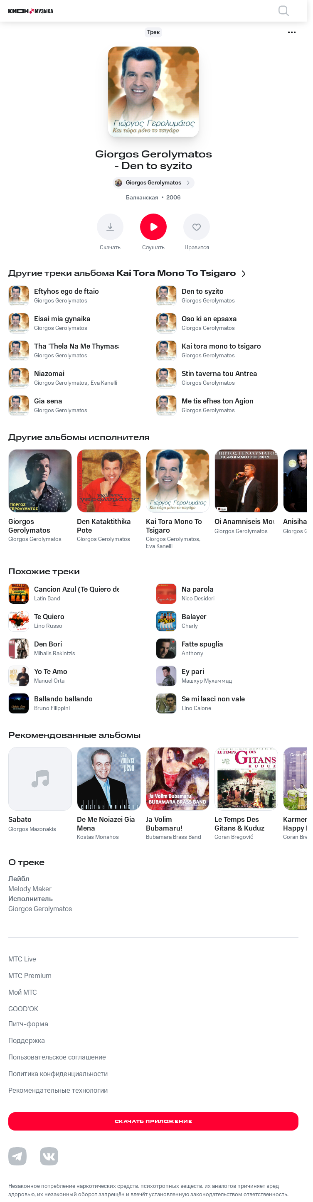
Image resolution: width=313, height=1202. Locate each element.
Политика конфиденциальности (58, 1074)
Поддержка (26, 1041)
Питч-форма (28, 1024)
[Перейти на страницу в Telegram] (17, 1156)
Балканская (142, 198)
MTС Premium (30, 976)
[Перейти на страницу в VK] (49, 1156)
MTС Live (22, 959)
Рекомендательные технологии (58, 1091)
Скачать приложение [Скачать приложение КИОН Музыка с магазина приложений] (153, 1121)
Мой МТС (22, 993)
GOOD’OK (23, 1009)
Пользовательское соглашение (57, 1057)
